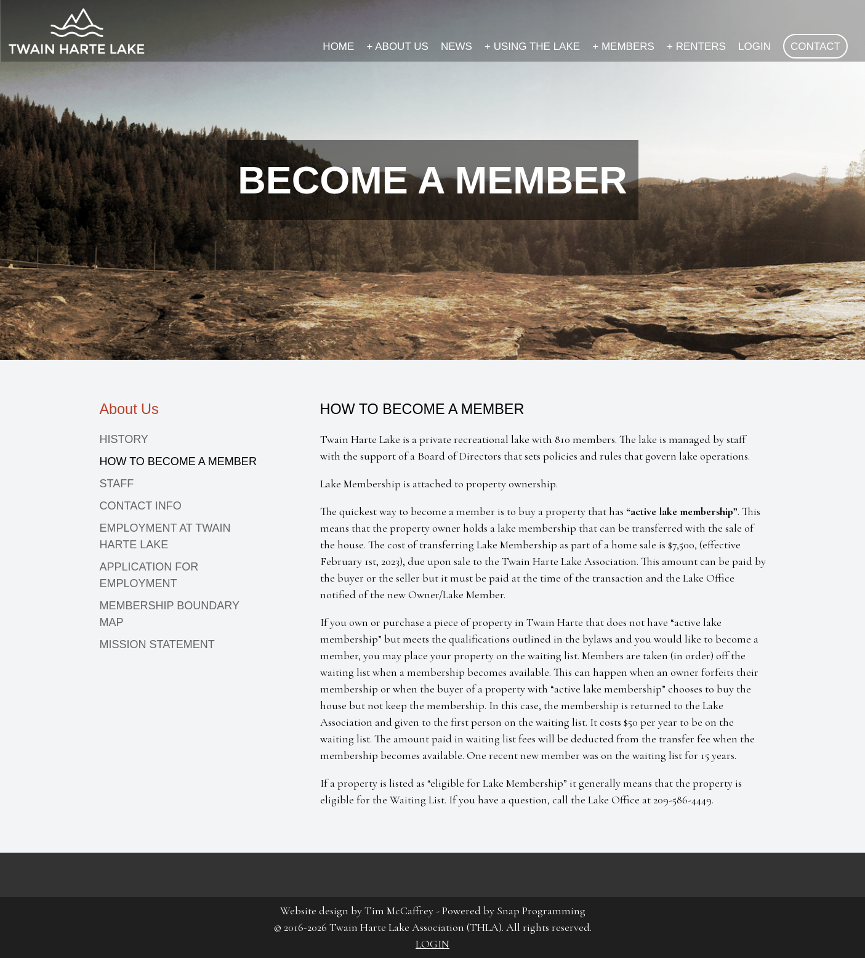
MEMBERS (623, 46)
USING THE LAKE (532, 46)
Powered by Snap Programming (513, 910)
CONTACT (815, 46)
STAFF (117, 483)
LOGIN (754, 46)
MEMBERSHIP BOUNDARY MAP (169, 613)
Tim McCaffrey (398, 910)
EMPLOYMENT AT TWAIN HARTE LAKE (165, 536)
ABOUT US (397, 46)
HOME (338, 46)
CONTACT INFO (141, 506)
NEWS (456, 46)
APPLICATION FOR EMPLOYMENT (149, 575)
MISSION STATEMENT (157, 644)
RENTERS (696, 46)
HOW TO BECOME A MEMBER (178, 461)
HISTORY (124, 439)
